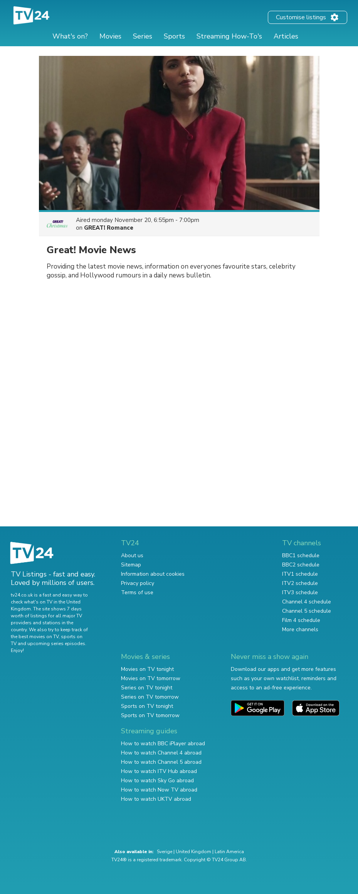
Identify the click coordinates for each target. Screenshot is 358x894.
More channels (300, 629)
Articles (286, 36)
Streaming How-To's (229, 36)
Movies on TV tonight (147, 669)
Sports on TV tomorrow (150, 715)
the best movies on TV (35, 637)
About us (132, 555)
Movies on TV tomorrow (150, 678)
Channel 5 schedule (306, 611)
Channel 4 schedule (306, 601)
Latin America (229, 852)
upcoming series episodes (56, 643)
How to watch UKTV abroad (156, 799)
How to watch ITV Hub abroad (159, 771)
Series (142, 36)
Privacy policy (137, 583)
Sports (174, 36)
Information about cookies (153, 574)
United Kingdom (193, 852)
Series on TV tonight (146, 687)
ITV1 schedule (300, 574)
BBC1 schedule (300, 555)
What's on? (70, 36)
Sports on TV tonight (147, 706)
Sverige (164, 852)
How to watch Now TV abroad (159, 789)
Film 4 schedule (301, 620)
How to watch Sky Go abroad (157, 780)
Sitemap (131, 564)
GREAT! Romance (108, 228)
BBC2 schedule (300, 564)
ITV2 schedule (300, 583)
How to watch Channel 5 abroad (161, 762)
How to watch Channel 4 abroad (161, 752)
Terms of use (137, 592)
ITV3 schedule (300, 592)
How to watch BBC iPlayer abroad (163, 743)
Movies (110, 36)
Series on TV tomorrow (150, 697)
